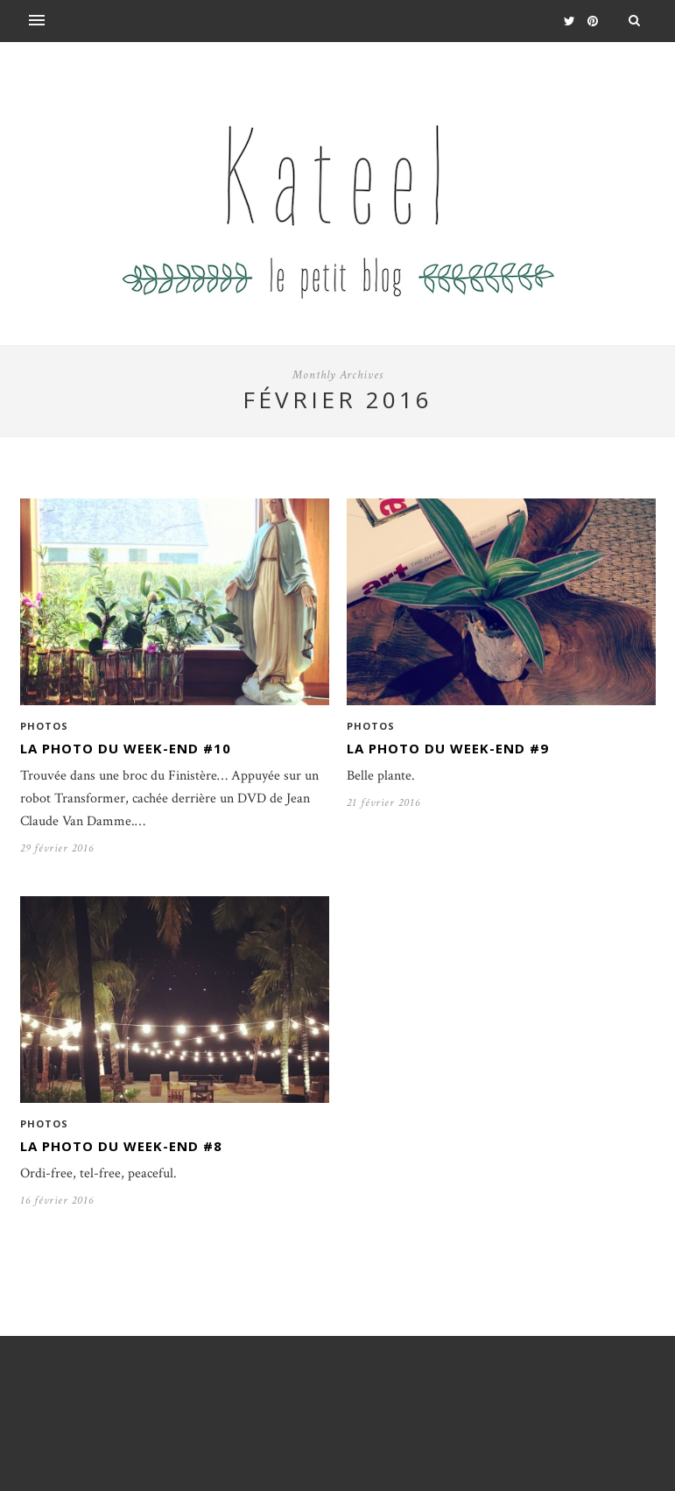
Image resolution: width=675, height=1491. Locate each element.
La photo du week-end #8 (121, 1146)
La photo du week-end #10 (125, 748)
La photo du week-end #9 (448, 748)
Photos (44, 725)
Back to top (610, 1468)
